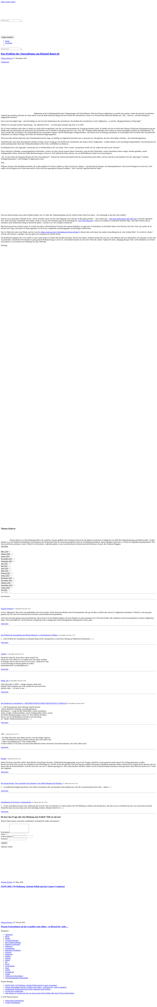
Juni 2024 (4, 592)
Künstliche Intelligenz (13, 952)
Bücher (7, 940)
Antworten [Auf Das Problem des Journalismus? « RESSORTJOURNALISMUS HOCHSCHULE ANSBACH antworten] (4, 722)
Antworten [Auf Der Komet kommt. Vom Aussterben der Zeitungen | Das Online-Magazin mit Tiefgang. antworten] (4, 791)
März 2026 (5, 551)
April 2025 (5, 568)
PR (6, 964)
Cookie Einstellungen (12, 1004)
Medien (8, 958)
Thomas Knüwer (7, 58)
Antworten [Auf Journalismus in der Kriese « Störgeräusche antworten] (4, 811)
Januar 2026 (5, 556)
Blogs (7, 938)
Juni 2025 (4, 564)
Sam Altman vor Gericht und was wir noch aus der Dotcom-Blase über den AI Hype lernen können (39, 995)
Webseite (4, 840)
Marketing (9, 956)
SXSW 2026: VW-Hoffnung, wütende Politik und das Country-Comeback (31, 987)
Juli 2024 (4, 590)
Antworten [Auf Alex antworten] (4, 747)
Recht (7, 966)
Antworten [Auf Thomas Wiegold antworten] (4, 624)
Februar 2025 (5, 573)
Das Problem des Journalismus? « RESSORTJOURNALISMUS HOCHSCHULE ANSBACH (34, 703)
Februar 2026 (5, 554)
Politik (7, 962)
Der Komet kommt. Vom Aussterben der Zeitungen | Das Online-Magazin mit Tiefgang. (31, 783)
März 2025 (5, 571)
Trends (7, 975)
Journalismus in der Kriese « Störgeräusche (16, 802)
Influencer (8, 948)
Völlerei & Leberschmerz (14, 977)
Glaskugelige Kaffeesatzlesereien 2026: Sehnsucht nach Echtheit (27, 991)
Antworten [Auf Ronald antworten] (4, 772)
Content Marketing (11, 942)
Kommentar (5, 834)
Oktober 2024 (5, 583)
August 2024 (5, 588)
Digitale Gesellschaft (12, 946)
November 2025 (6, 559)
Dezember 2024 (6, 578)
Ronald (3, 759)
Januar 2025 (5, 576)
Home (7, 41)
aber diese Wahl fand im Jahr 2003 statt (123, 219)
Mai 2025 (4, 566)
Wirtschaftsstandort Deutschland (16, 979)
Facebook (8, 43)
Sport (7, 970)
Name (3, 836)
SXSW (7, 972)
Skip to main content (8, 2)
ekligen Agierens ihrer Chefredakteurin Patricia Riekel (60, 232)
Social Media (10, 968)
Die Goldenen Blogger (13, 944)
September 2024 (6, 585)
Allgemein (5, 62)
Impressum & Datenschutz (14, 1002)
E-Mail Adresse (6, 838)
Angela (3, 654)
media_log (4, 681)
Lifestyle (8, 954)
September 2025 (6, 561)
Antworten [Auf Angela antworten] (4, 669)
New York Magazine (86, 221)
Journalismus (9, 950)
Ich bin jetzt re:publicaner (14, 993)
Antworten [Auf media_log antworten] (4, 692)
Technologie (9, 974)
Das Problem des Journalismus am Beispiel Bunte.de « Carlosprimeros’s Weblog (29, 635)
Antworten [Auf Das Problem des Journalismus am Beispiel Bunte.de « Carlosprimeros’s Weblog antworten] (4, 642)
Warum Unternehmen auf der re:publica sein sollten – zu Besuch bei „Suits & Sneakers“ (36, 989)
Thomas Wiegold (7, 609)
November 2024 (6, 580)
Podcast (8, 960)
